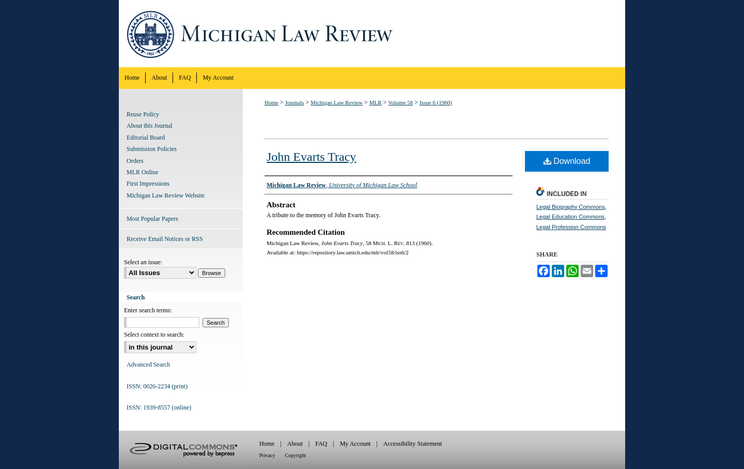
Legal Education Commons (570, 217)
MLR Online (143, 172)
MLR (375, 102)
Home (271, 102)
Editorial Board (146, 137)
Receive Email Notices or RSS (165, 239)
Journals (294, 102)
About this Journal (150, 125)
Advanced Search (148, 364)
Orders (135, 160)
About (295, 443)
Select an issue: (143, 262)
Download (567, 161)
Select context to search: (154, 334)
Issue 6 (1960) (436, 102)
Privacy (267, 455)
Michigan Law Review (372, 33)
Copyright (295, 455)
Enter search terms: (148, 310)
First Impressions (148, 183)
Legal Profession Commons (571, 227)
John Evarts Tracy (311, 156)
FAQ (321, 443)
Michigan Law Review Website (166, 195)
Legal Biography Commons (570, 207)
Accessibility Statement (412, 443)
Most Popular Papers (152, 218)
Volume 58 (400, 102)
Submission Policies (152, 149)
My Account (355, 443)
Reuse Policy (143, 114)
